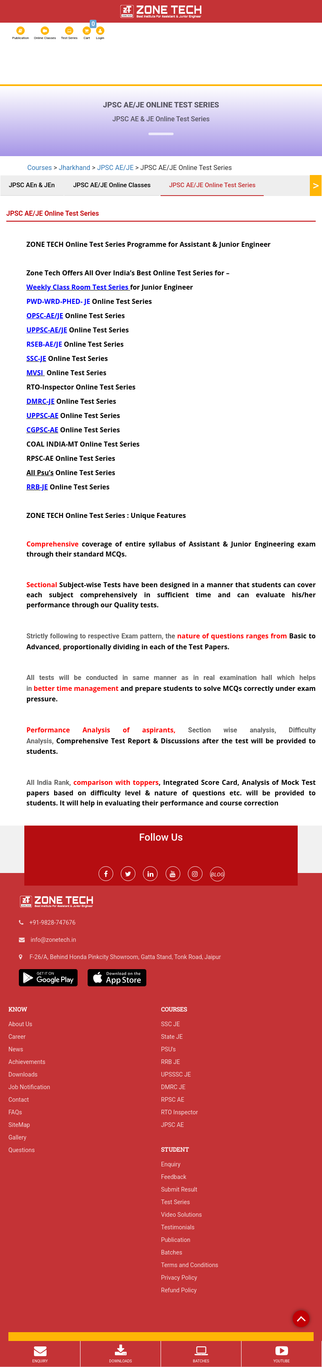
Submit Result (179, 1189)
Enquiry (170, 1164)
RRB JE (208, 62)
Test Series (69, 33)
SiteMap (19, 1124)
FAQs (15, 1112)
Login (100, 33)
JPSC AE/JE (115, 168)
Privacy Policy (179, 1277)
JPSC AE (172, 1124)
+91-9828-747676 (52, 922)
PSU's (168, 1049)
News (15, 1049)
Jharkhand (74, 168)
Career (17, 1036)
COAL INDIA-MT (52, 444)
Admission (262, 62)
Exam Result (30, 78)
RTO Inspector (179, 1112)
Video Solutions (181, 1214)
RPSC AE (232, 62)
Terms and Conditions (189, 1265)
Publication (20, 33)
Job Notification (29, 1087)
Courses (138, 62)
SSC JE (187, 62)
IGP (287, 62)
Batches (171, 1252)
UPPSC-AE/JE (46, 330)
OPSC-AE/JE (44, 315)
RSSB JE (164, 62)
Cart (87, 32)
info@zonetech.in (53, 939)
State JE (172, 1036)
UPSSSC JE (176, 1074)
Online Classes (45, 33)
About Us (26, 62)
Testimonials (178, 1227)
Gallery (17, 1137)
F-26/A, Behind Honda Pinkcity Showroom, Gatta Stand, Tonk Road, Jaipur (125, 957)
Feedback (173, 1177)
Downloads (23, 1074)
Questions (21, 1150)
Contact (18, 1099)
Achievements (26, 1062)
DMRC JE (173, 1087)
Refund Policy (179, 1290)
